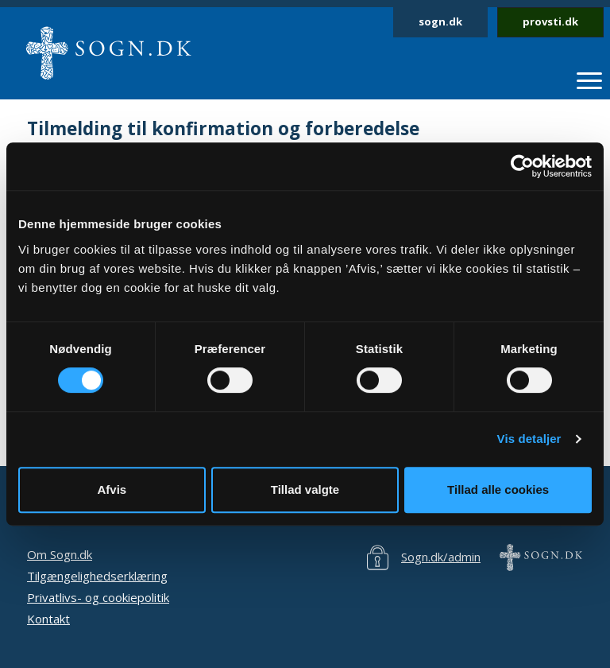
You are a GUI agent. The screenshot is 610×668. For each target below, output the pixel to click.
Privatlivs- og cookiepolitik (98, 597)
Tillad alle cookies (498, 489)
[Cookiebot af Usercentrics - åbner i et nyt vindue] (522, 166)
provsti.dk (550, 21)
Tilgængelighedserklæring (97, 576)
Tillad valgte (305, 489)
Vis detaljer (529, 438)
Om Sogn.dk (59, 554)
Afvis (111, 489)
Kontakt (48, 619)
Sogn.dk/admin (441, 557)
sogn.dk (440, 21)
